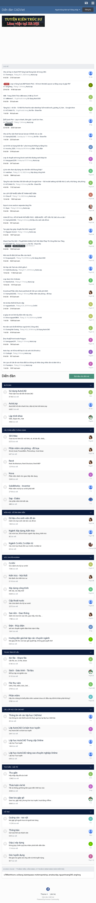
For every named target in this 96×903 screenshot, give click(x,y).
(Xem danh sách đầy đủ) (54, 869)
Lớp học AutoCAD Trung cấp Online (26, 740)
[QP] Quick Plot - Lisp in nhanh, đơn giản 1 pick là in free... (23, 120)
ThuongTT (9, 122)
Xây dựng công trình (38, 172)
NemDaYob (10, 282)
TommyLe (9, 75)
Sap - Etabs (14, 498)
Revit (11, 461)
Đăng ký (88, 10)
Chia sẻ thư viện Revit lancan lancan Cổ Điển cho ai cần (22, 134)
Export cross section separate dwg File (17, 205)
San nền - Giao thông (19, 613)
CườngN (9, 353)
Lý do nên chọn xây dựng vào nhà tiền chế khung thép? (22, 170)
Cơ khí (35, 306)
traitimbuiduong (11, 270)
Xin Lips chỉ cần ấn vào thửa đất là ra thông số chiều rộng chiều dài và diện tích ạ (32, 362)
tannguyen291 (11, 341)
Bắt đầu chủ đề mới (81, 376)
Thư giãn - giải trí (11, 767)
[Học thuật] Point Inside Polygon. (14, 339)
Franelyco (9, 365)
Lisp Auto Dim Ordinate (11, 279)
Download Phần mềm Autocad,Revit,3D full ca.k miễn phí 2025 (25, 291)
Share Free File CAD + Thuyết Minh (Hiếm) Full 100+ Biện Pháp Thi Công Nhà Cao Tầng (33, 241)
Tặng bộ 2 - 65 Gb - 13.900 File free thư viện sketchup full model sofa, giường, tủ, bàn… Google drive (39, 108)
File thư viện (15, 683)
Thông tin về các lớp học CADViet (25, 715)
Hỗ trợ (7, 812)
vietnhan (9, 172)
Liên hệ (53, 894)
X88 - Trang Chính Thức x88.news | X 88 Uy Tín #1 (20, 96)
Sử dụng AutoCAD (34, 98)
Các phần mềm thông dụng (15, 430)
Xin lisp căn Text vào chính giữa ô (15, 267)
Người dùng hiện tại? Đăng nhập (67, 10)
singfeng (9, 87)
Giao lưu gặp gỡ (16, 797)
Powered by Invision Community (48, 899)
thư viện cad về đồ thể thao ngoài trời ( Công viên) (21, 327)
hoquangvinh (10, 258)
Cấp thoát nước (16, 600)
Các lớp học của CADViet (14, 709)
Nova (11, 473)
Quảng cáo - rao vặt (18, 817)
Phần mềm (14, 695)
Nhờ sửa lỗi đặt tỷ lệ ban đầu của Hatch (17, 255)
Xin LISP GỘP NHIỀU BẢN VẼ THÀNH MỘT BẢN (19, 193)
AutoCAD (7, 385)
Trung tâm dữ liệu (11, 652)
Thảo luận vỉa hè (17, 785)
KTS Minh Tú (10, 110)
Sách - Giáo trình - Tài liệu (21, 670)
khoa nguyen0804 (12, 318)
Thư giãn (13, 772)
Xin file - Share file (35, 110)
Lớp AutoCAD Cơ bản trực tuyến (24, 727)
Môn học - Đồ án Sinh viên (14, 512)
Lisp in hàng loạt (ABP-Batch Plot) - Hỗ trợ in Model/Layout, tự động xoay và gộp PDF (40, 84)
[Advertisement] (48, 45)
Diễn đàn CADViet (13, 10)
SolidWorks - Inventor (19, 486)
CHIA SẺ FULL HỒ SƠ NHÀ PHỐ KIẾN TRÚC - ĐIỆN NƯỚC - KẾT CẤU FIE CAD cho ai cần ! (34, 217)
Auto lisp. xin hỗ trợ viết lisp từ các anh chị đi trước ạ (21, 351)
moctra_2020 (10, 148)
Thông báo (14, 830)
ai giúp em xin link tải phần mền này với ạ (17, 315)
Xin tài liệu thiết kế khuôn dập (13, 303)
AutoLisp (34, 75)
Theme (44, 894)
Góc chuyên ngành (12, 557)
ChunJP (8, 196)
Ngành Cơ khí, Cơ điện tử (21, 543)
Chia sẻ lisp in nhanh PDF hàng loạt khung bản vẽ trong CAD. (24, 72)
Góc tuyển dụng (16, 855)
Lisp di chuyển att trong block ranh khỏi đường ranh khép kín (25, 158)
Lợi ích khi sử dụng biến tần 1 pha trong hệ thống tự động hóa (25, 146)
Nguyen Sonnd (11, 232)
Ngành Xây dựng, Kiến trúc (22, 530)
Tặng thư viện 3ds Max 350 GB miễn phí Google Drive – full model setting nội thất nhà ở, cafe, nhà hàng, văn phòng (44, 181)
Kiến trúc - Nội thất (18, 575)
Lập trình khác (16, 416)
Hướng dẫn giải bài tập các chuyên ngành (29, 638)
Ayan (8, 208)
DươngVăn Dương (12, 329)
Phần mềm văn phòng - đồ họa (41, 294)
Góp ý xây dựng (16, 842)
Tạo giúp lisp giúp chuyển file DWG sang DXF (19, 229)
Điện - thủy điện (37, 148)
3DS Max (13, 436)
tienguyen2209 (11, 160)
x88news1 (9, 98)
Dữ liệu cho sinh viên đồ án (39, 220)
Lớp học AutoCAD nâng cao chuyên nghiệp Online (33, 753)
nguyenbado (10, 306)
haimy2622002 (11, 137)
